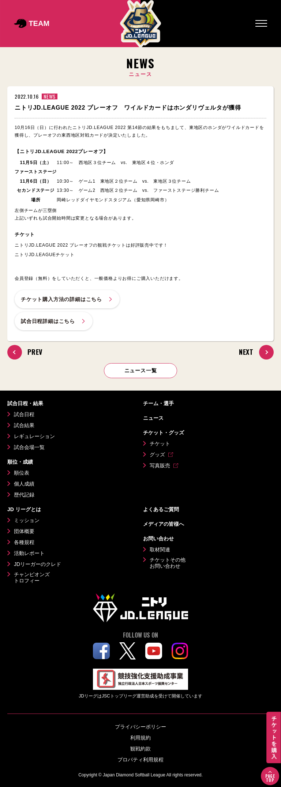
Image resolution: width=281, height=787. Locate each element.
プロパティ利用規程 (140, 760)
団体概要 (24, 531)
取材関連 (160, 549)
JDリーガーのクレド (37, 564)
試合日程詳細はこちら (53, 321)
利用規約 (140, 738)
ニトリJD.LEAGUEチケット (45, 254)
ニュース (153, 418)
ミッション (27, 520)
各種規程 (24, 542)
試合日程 (24, 414)
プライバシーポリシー (140, 727)
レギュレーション (34, 436)
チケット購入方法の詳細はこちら (67, 299)
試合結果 (24, 425)
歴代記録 (24, 495)
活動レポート (29, 553)
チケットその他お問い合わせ (168, 563)
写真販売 (160, 465)
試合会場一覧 (29, 447)
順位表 (21, 473)
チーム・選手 (158, 403)
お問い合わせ (158, 538)
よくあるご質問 (161, 509)
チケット (160, 443)
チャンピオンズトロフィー (32, 577)
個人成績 (24, 484)
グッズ (157, 454)
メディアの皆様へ (163, 524)
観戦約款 (140, 749)
